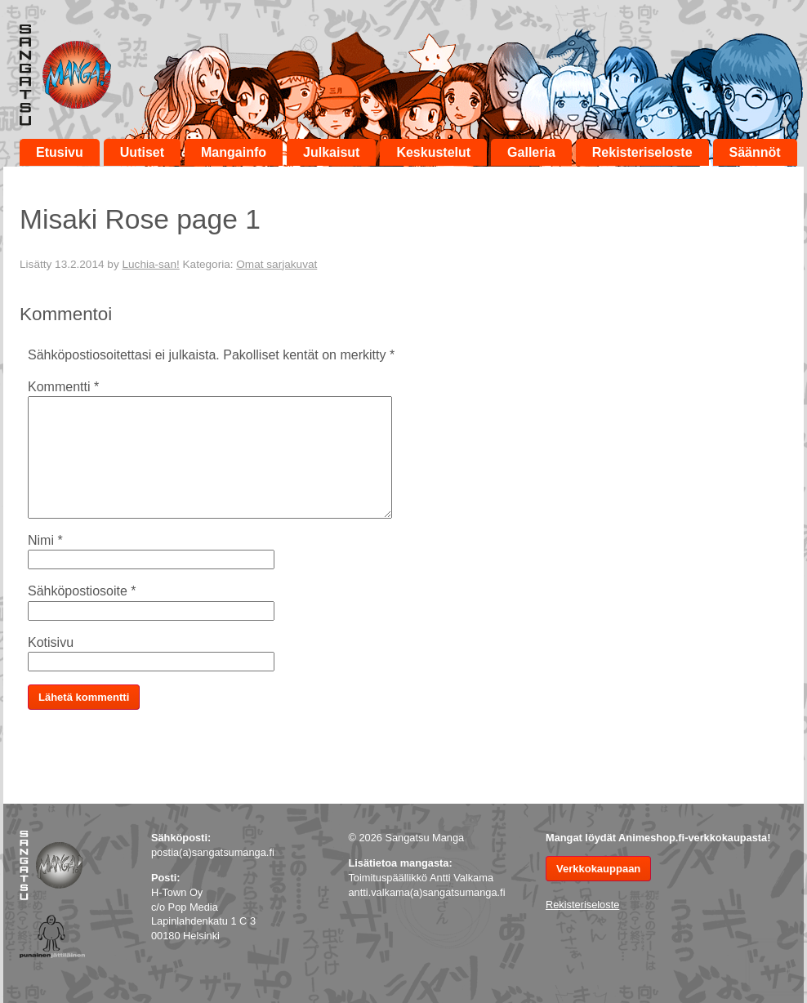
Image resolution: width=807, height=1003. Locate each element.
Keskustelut (433, 152)
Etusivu (59, 152)
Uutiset (142, 152)
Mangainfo (233, 152)
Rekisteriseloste (642, 152)
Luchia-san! (150, 264)
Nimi (45, 540)
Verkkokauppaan (598, 869)
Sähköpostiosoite (82, 591)
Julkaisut (331, 152)
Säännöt (755, 152)
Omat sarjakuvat (276, 264)
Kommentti (63, 387)
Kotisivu (51, 642)
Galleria (531, 152)
